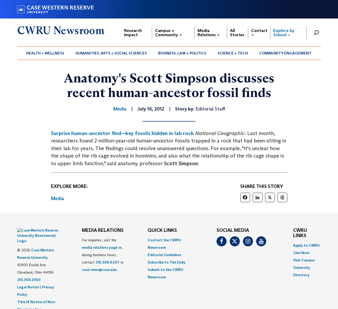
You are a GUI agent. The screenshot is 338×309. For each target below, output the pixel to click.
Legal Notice (28, 273)
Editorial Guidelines (164, 254)
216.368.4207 (107, 262)
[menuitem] (45, 53)
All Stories (237, 32)
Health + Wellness (45, 53)
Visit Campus (304, 260)
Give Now (301, 252)
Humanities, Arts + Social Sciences (111, 53)
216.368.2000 (29, 266)
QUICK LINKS (162, 230)
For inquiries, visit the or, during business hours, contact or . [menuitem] (103, 255)
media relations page (100, 247)
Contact (259, 32)
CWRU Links (300, 233)
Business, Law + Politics (182, 53)
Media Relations (208, 32)
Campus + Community (168, 32)
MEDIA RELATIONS (103, 230)
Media (57, 198)
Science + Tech (233, 53)
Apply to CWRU (306, 245)
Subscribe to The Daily (166, 262)
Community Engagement (285, 53)
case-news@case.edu (99, 269)
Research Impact (133, 32)
